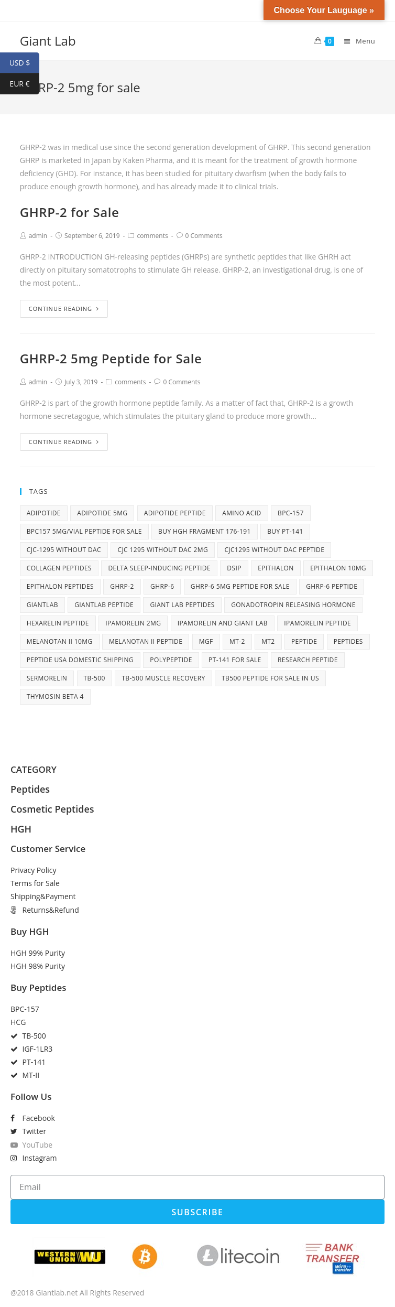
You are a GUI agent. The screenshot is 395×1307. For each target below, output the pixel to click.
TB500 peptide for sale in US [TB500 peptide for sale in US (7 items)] (270, 678)
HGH (20, 829)
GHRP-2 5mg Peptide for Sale (111, 358)
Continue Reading (64, 308)
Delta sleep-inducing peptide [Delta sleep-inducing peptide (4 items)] (159, 568)
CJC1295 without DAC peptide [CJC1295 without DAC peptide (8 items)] (274, 549)
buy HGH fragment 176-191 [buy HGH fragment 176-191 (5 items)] (204, 531)
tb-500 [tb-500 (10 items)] (94, 678)
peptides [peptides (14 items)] (348, 641)
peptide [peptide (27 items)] (304, 641)
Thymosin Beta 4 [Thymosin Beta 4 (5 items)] (55, 696)
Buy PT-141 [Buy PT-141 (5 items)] (285, 531)
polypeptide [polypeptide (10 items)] (171, 659)
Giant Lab (48, 40)
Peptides (30, 789)
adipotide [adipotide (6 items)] (44, 513)
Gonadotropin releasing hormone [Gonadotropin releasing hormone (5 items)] (293, 604)
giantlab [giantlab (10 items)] (42, 604)
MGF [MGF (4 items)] (206, 641)
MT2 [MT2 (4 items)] (268, 641)
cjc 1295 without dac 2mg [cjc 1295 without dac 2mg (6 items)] (162, 549)
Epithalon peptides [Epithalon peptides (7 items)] (60, 586)
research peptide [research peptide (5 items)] (308, 659)
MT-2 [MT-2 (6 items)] (237, 641)
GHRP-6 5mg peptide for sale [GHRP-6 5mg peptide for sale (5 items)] (240, 586)
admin (38, 235)
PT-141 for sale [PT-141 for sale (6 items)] (235, 659)
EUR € (24, 83)
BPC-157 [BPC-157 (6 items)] (291, 513)
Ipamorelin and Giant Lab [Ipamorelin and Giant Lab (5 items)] (223, 623)
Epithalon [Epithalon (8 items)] (276, 568)
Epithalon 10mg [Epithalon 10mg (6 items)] (338, 568)
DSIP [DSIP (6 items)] (234, 568)
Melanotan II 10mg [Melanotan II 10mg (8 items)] (60, 641)
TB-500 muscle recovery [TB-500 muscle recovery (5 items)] (163, 678)
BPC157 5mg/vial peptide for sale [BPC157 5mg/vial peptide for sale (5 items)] (84, 531)
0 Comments (204, 235)
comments (152, 235)
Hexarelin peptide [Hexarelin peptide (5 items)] (58, 623)
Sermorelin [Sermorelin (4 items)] (47, 678)
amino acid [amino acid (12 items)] (241, 513)
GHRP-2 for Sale (69, 212)
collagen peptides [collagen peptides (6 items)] (59, 568)
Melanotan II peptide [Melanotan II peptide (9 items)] (145, 641)
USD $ (24, 62)
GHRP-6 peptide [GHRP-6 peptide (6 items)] (331, 586)
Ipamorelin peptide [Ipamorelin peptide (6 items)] (317, 623)
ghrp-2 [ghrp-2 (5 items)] (122, 586)
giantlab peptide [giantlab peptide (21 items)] (104, 604)
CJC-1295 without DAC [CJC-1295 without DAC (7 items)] (64, 549)
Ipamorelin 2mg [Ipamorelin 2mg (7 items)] (133, 623)
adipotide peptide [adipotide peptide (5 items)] (175, 513)
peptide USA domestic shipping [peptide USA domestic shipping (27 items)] (80, 659)
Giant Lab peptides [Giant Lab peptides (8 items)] (182, 604)
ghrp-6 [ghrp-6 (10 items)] (162, 586)
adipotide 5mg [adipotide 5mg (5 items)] (102, 513)
